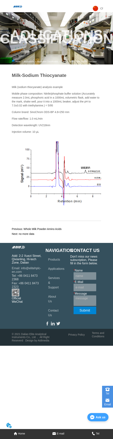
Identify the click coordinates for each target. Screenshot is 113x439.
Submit (85, 310)
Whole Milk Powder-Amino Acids (43, 228)
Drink (71, 62)
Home (18, 62)
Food (63, 62)
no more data (26, 233)
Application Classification (47, 62)
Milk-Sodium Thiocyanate (87, 62)
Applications (29, 62)
